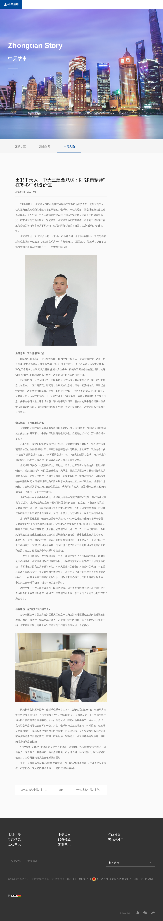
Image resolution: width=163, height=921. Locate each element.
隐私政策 (16, 861)
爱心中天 (14, 844)
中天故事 (64, 835)
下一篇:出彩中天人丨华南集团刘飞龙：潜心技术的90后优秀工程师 (88, 791)
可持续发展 (116, 839)
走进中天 (14, 835)
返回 (61, 791)
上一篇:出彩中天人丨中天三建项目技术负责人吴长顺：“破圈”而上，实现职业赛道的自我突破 (34, 791)
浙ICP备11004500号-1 (78, 878)
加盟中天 (64, 844)
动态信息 (14, 839)
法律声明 (32, 861)
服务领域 (64, 839)
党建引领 (114, 835)
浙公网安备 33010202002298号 (112, 878)
